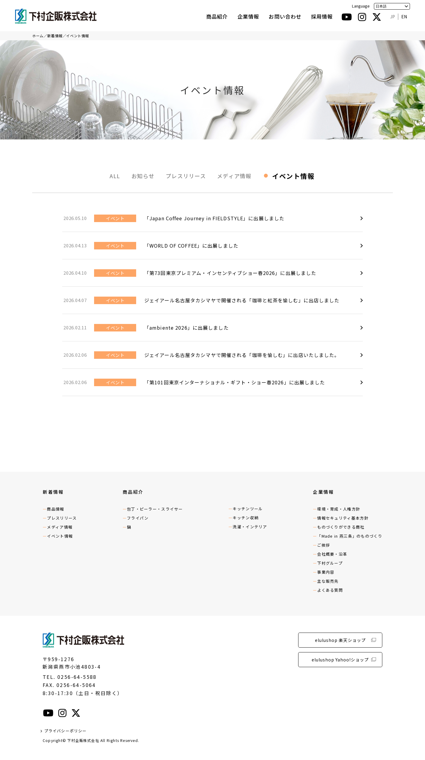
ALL (115, 176)
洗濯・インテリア (250, 527)
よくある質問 (330, 590)
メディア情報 (234, 176)
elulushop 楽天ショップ (340, 640)
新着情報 (54, 35)
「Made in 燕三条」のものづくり (349, 536)
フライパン (138, 518)
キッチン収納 (245, 517)
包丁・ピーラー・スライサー (155, 509)
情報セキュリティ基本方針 (342, 518)
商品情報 (55, 509)
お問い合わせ (285, 16)
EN (404, 17)
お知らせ (142, 176)
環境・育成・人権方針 (338, 509)
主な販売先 (328, 581)
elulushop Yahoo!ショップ (340, 660)
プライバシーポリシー (65, 731)
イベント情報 (77, 35)
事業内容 (325, 572)
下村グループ (330, 563)
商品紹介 (217, 16)
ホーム (38, 35)
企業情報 (248, 16)
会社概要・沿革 (332, 554)
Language (361, 6)
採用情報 (322, 16)
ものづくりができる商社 (340, 527)
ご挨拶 (323, 545)
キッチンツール (248, 508)
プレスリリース (186, 176)
